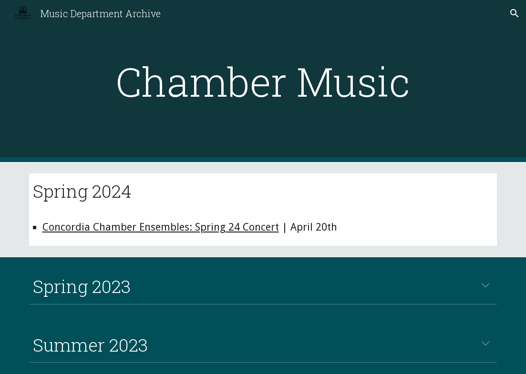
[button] (514, 13)
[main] (263, 81)
